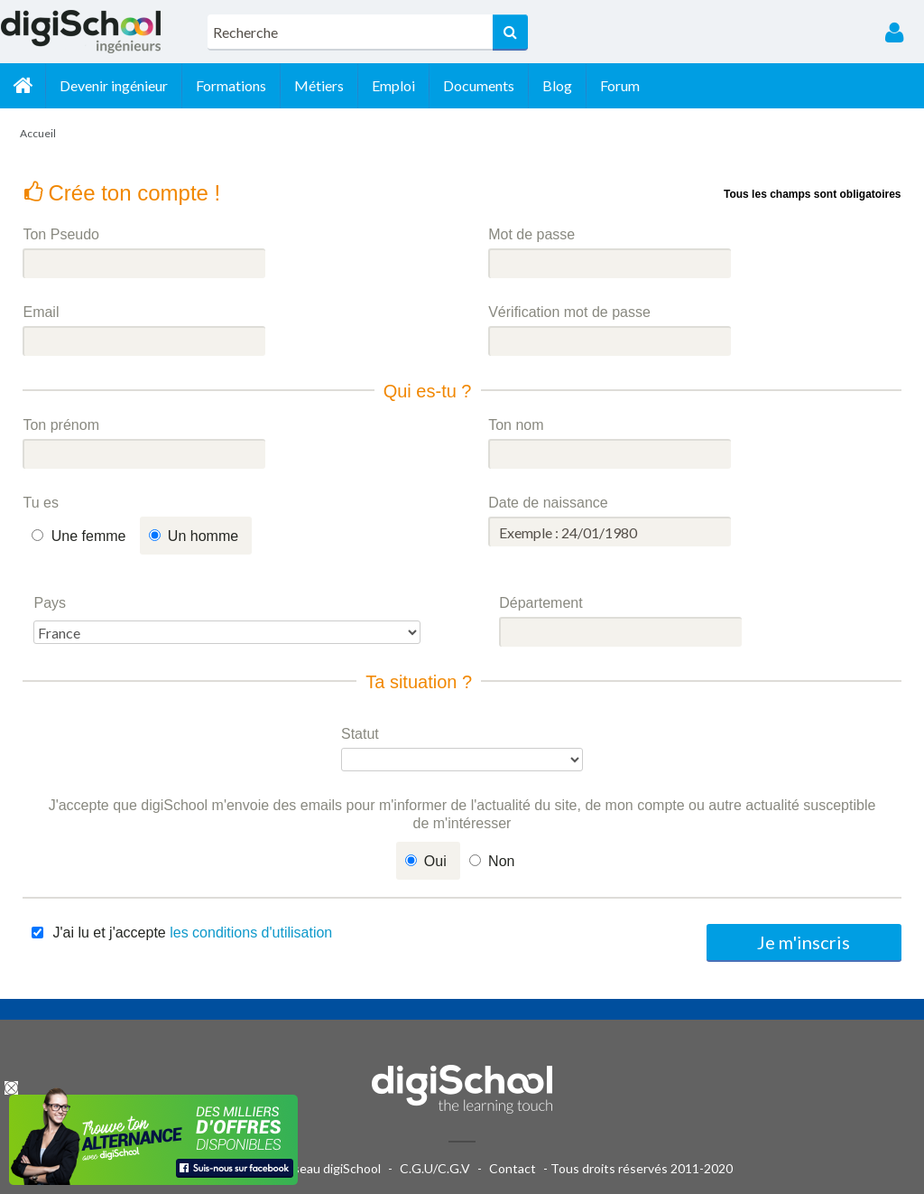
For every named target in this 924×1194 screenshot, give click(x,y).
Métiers (319, 85)
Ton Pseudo (61, 234)
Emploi (393, 85)
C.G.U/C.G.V (435, 1168)
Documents (478, 85)
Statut (360, 734)
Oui (435, 861)
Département (541, 603)
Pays (49, 603)
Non (501, 861)
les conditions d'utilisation (251, 932)
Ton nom (515, 425)
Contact (512, 1168)
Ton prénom (61, 425)
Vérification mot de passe (569, 312)
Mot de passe (531, 234)
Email (41, 312)
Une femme (88, 536)
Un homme (203, 536)
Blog (557, 85)
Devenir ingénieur (114, 85)
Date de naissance (548, 502)
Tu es (40, 502)
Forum (620, 85)
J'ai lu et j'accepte (192, 932)
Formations (231, 85)
